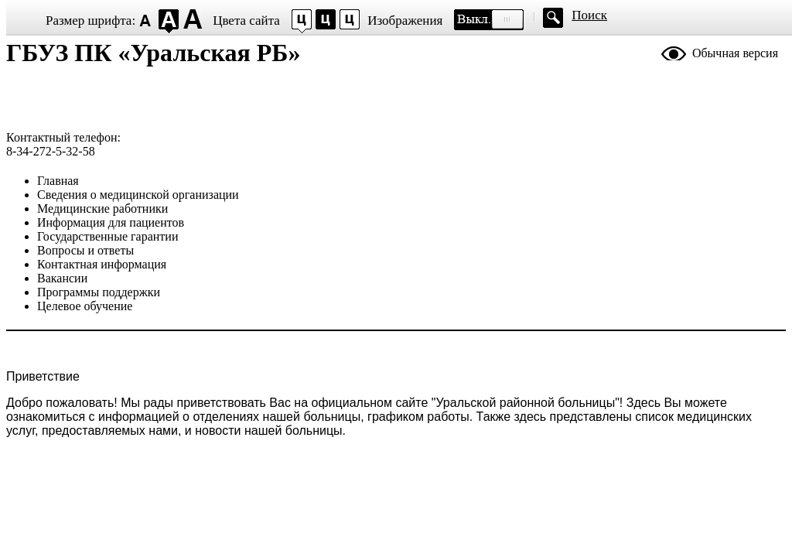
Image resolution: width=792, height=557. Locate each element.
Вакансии (62, 278)
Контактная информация (101, 264)
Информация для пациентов (110, 222)
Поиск (589, 15)
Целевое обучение (84, 306)
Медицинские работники (102, 208)
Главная (58, 180)
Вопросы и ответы (85, 250)
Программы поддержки (98, 292)
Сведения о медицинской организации (138, 194)
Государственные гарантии (107, 236)
